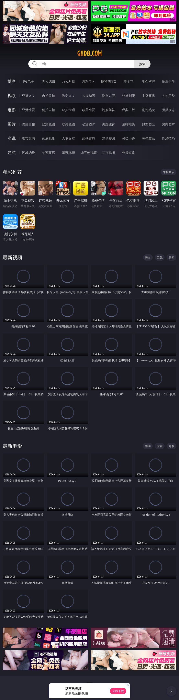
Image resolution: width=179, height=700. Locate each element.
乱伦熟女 (148, 110)
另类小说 (128, 138)
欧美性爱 (88, 110)
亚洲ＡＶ (28, 95)
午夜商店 (48, 152)
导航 (12, 152)
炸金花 (128, 81)
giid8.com (89, 53)
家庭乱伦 (48, 138)
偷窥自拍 (28, 124)
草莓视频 (68, 152)
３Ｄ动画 (88, 95)
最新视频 (12, 257)
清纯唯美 (128, 124)
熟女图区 (148, 124)
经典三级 (128, 110)
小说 (12, 138)
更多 (171, 257)
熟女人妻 (108, 95)
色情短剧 (128, 152)
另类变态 (168, 110)
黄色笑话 (148, 138)
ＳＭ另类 (168, 95)
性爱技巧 (168, 138)
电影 (12, 109)
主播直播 (148, 95)
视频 (12, 95)
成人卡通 (68, 110)
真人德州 (48, 81)
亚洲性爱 (28, 110)
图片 (12, 124)
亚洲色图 (48, 124)
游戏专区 (88, 81)
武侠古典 (88, 138)
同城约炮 (28, 152)
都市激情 (28, 138)
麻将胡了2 (108, 81)
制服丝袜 (108, 110)
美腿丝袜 (108, 124)
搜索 (142, 64)
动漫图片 (88, 124)
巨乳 (160, 257)
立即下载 (118, 691)
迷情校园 (108, 138)
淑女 (160, 446)
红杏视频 (108, 152)
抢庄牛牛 (168, 81)
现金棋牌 (148, 81)
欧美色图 (68, 124)
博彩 (12, 81)
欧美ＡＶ (68, 95)
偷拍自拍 (48, 110)
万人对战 (68, 81)
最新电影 (12, 445)
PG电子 (28, 81)
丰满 (148, 446)
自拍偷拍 (48, 95)
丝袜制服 (128, 95)
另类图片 (168, 124)
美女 (148, 257)
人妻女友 (68, 138)
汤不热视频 (88, 152)
